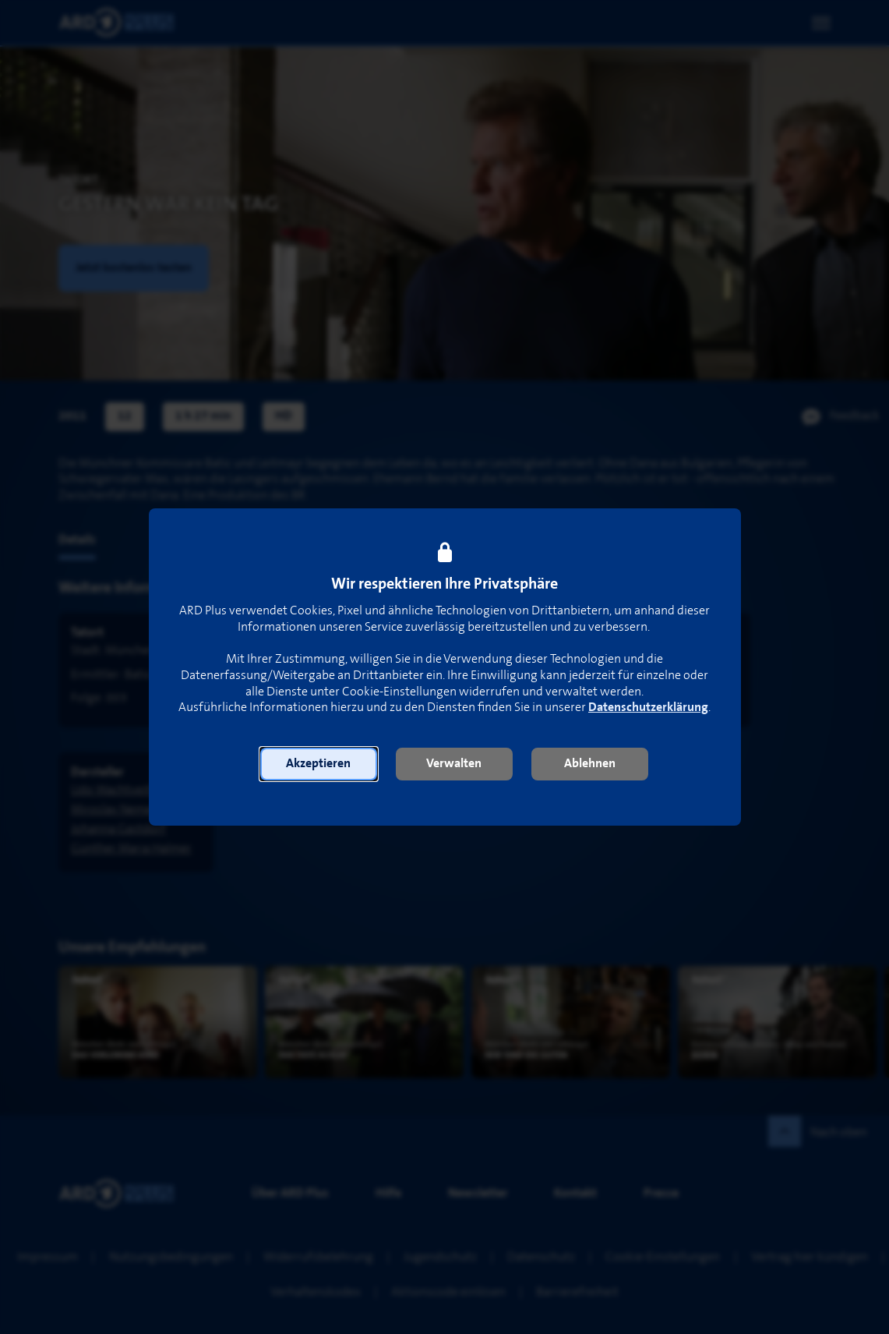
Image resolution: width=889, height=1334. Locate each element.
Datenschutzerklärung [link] (648, 707)
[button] (318, 764)
